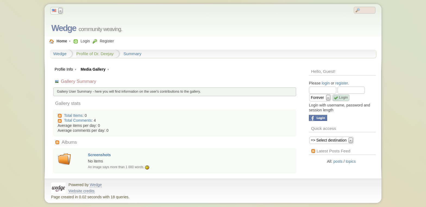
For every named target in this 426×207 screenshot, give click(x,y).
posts (338, 161)
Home (62, 41)
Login (85, 41)
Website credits (81, 191)
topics (351, 161)
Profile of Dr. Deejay (95, 53)
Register (107, 41)
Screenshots (99, 155)
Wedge (63, 28)
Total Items (73, 115)
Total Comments (78, 120)
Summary (132, 53)
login (326, 83)
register (341, 83)
